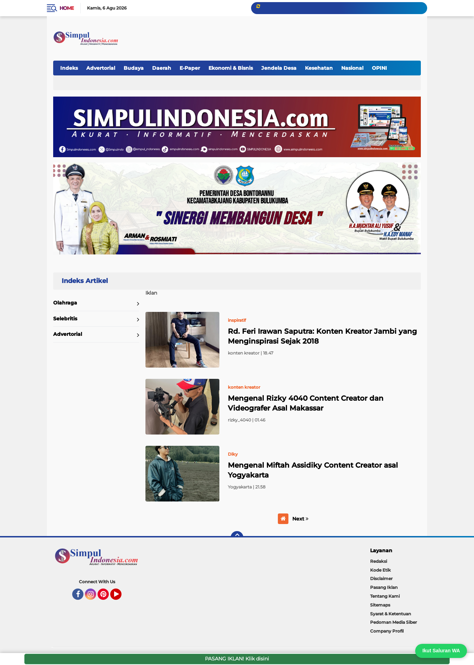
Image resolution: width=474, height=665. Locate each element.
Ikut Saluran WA (441, 650)
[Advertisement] (291, 35)
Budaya (134, 68)
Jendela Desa (279, 68)
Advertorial (100, 68)
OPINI (379, 68)
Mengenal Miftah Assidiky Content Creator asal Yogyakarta (313, 470)
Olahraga (65, 303)
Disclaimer (381, 578)
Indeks (69, 68)
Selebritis (65, 318)
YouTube (120, 597)
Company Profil (387, 631)
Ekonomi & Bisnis (230, 68)
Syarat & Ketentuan (390, 613)
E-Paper (190, 68)
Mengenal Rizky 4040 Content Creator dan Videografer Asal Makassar (305, 403)
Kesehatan (319, 68)
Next (300, 519)
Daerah (161, 68)
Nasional (352, 68)
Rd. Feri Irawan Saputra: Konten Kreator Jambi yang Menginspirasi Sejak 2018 (322, 336)
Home (67, 8)
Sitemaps (380, 605)
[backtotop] (237, 537)
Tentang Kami (385, 596)
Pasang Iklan (384, 587)
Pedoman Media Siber (393, 622)
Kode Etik (380, 570)
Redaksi (378, 561)
